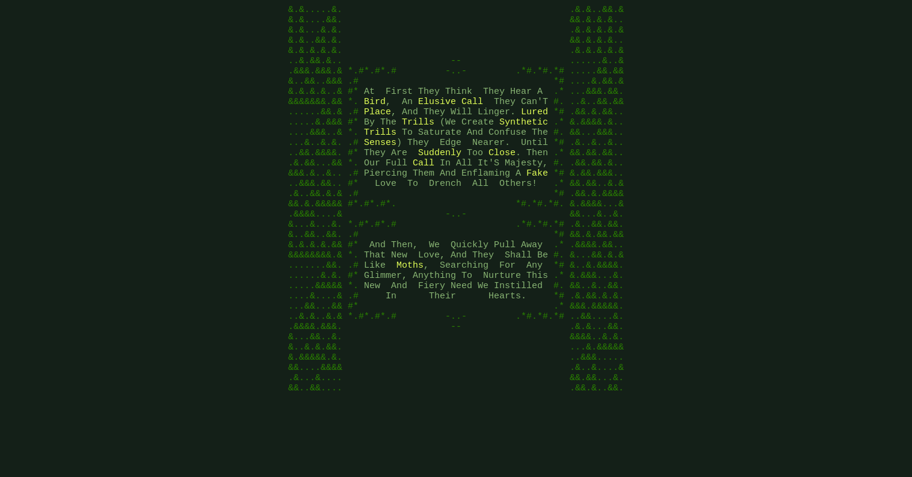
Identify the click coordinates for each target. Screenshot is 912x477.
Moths (410, 312)
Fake (537, 203)
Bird (375, 119)
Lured (534, 131)
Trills (418, 143)
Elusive (437, 119)
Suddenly (439, 179)
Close (502, 179)
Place (377, 131)
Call (472, 119)
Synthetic (523, 143)
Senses (380, 167)
